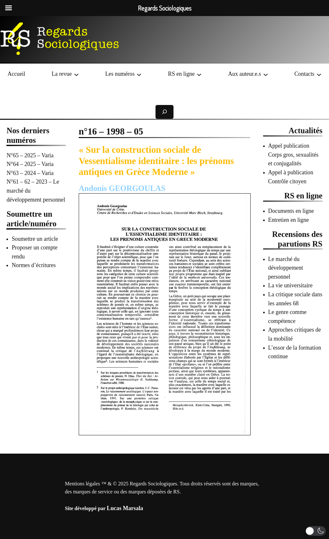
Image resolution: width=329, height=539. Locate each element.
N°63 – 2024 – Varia (29, 173)
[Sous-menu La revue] (76, 74)
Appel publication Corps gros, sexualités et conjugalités (293, 155)
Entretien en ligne (288, 220)
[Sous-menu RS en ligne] (199, 74)
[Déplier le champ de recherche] (164, 112)
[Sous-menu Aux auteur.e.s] (265, 74)
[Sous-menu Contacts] (319, 74)
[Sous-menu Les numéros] (139, 74)
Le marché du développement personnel (285, 268)
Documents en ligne (291, 211)
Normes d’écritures (34, 265)
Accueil (16, 74)
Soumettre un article (35, 239)
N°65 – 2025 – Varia (29, 155)
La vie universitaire (290, 285)
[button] (316, 531)
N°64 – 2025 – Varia (29, 164)
